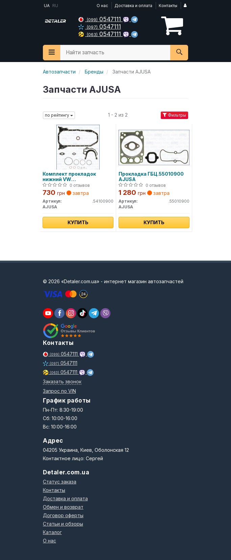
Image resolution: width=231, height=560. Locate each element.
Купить (78, 222)
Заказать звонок (62, 381)
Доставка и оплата (133, 5)
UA (46, 5)
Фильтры (174, 115)
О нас (102, 5)
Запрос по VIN (59, 391)
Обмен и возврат (63, 507)
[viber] (59, 313)
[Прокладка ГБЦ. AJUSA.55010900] (154, 147)
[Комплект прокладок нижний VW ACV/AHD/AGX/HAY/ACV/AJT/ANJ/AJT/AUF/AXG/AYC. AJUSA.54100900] (78, 147)
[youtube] (48, 313)
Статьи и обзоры (63, 524)
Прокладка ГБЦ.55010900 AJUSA (151, 176)
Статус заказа (59, 481)
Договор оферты (63, 515)
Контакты (168, 5)
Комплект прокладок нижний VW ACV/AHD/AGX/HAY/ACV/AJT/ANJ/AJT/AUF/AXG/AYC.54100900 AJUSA (78, 176)
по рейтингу (59, 115)
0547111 (100, 19)
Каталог (52, 532)
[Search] (179, 52)
